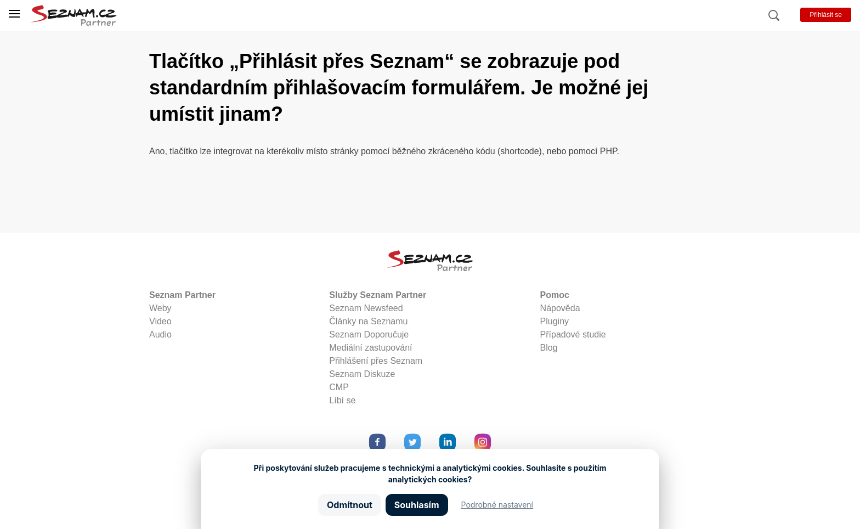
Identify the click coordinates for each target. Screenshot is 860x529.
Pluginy (554, 321)
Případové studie (573, 334)
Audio (160, 334)
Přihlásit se (826, 15)
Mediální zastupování (370, 347)
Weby (160, 308)
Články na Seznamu (368, 321)
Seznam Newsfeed (366, 308)
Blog (549, 347)
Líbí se (342, 400)
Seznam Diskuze (362, 374)
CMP (339, 387)
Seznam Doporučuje (369, 334)
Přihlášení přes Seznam (375, 360)
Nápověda (560, 308)
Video (160, 321)
